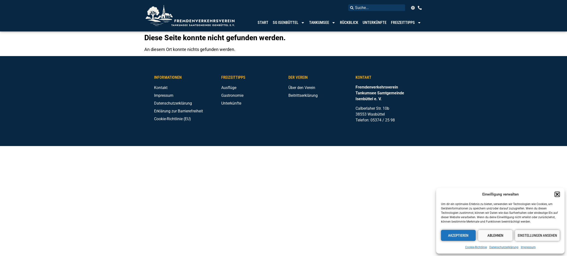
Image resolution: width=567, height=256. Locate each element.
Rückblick (349, 22)
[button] (557, 194)
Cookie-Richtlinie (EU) (172, 119)
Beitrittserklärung (303, 95)
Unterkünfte (375, 22)
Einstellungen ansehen (537, 235)
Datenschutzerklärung (503, 247)
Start (263, 22)
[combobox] (376, 7)
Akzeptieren (458, 235)
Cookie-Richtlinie (476, 247)
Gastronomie (232, 95)
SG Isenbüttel (289, 22)
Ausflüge (228, 87)
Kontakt (161, 87)
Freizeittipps (406, 22)
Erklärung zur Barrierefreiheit (178, 111)
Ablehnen (495, 235)
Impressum (528, 247)
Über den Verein (301, 87)
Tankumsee (322, 22)
